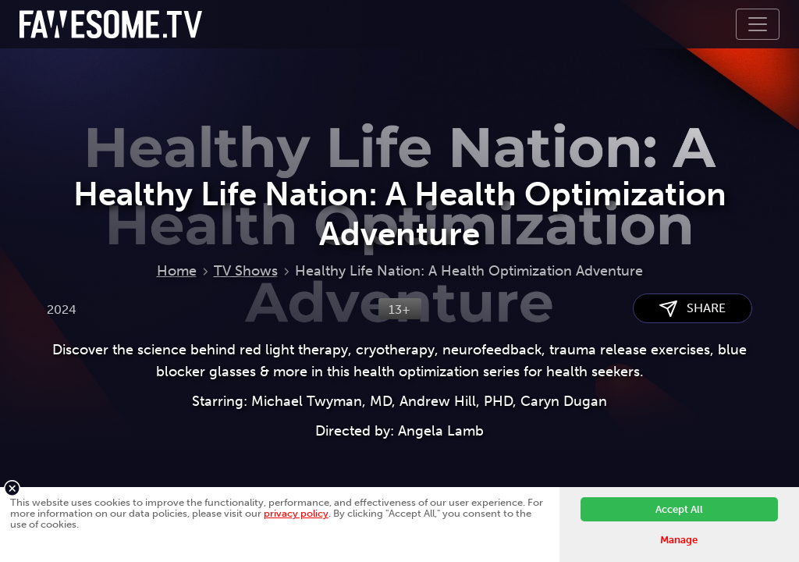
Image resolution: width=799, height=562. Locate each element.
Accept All (679, 509)
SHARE (692, 309)
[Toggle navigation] (757, 24)
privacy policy (296, 513)
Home (177, 270)
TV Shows (246, 270)
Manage (679, 540)
